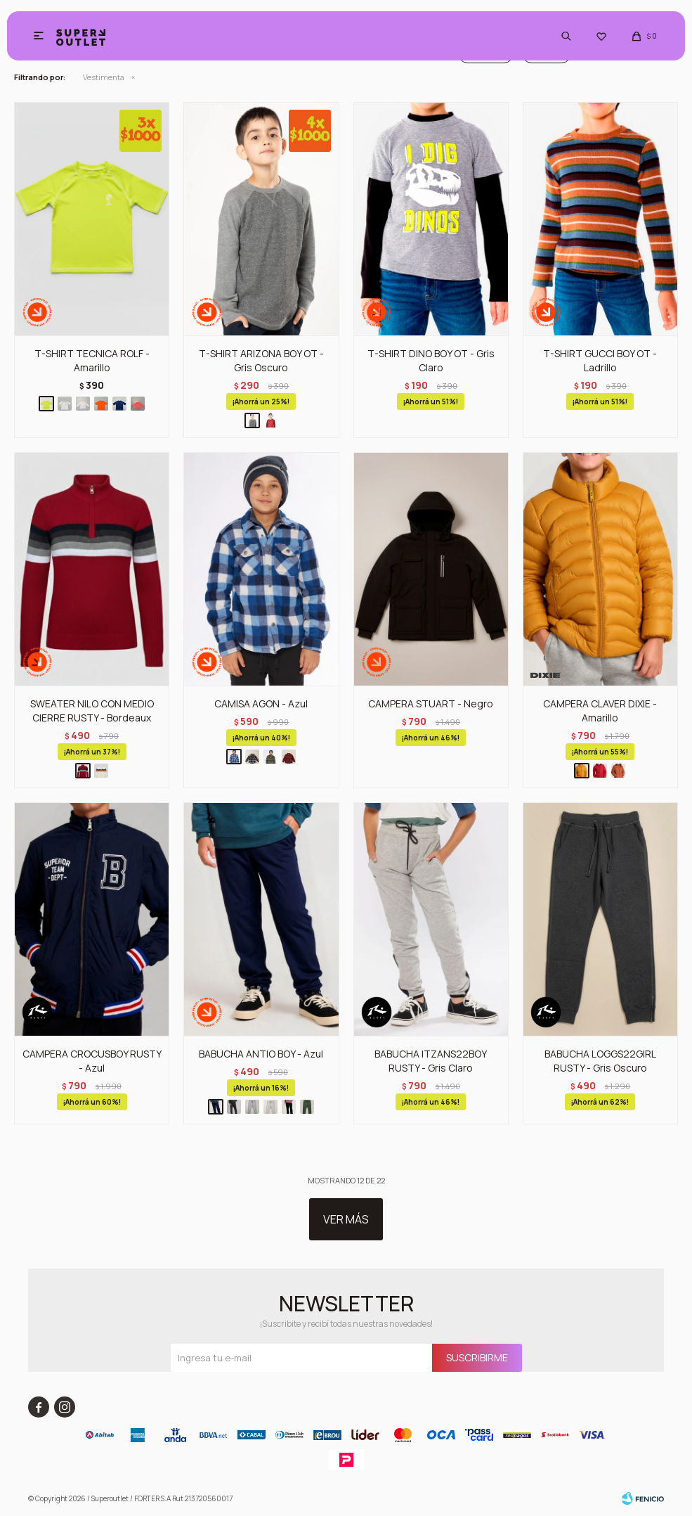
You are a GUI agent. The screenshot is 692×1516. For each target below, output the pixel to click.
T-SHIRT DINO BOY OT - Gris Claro (431, 360)
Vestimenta (103, 77)
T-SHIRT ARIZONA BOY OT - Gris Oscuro (261, 360)
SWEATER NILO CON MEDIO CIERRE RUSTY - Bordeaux (92, 710)
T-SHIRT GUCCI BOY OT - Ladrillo (600, 360)
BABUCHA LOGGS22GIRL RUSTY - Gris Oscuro (600, 1060)
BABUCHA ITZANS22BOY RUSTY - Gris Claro (430, 1060)
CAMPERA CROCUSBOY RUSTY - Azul (92, 1060)
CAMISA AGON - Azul (261, 703)
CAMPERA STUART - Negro (430, 703)
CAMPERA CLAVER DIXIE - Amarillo (600, 710)
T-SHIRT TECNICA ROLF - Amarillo (92, 360)
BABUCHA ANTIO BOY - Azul (261, 1053)
